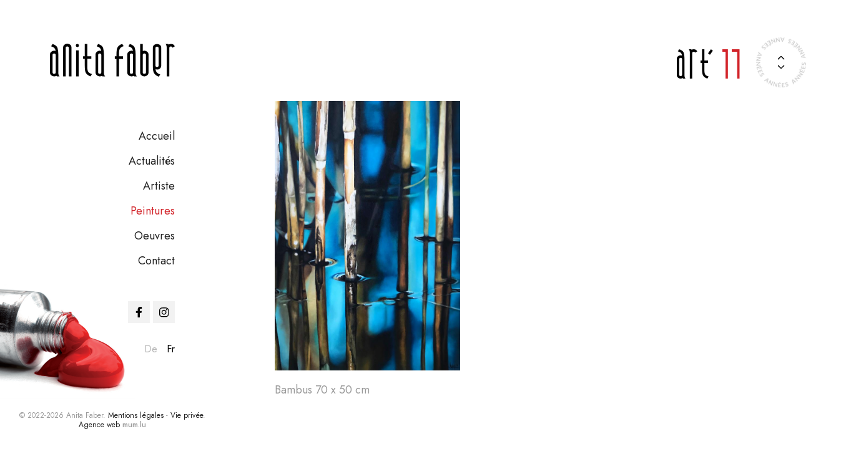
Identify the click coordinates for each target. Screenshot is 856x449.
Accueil (157, 136)
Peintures (152, 211)
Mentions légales (136, 415)
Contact (156, 261)
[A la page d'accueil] (112, 60)
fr (171, 349)
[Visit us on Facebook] (139, 312)
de (150, 349)
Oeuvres (154, 236)
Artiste (159, 186)
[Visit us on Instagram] (164, 312)
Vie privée (186, 415)
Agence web (99, 424)
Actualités (152, 161)
